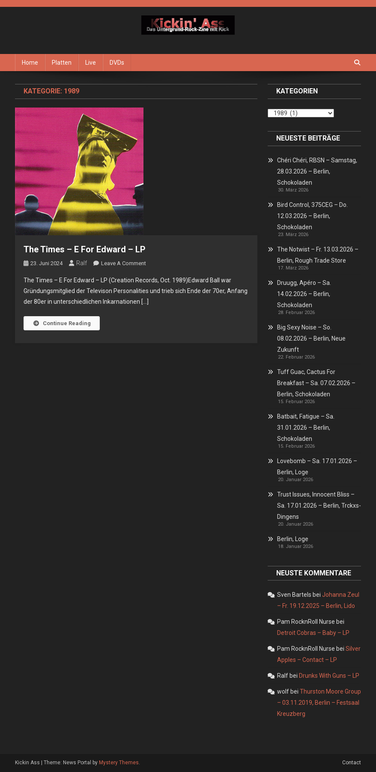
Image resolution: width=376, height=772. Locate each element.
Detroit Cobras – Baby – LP (313, 632)
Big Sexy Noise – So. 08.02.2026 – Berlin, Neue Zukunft (311, 338)
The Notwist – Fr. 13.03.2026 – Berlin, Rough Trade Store (317, 255)
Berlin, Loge (292, 539)
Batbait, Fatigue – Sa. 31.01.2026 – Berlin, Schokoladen (305, 427)
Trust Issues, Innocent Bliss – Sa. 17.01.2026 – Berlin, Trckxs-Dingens (319, 505)
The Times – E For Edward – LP (85, 249)
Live (90, 62)
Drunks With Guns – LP (329, 675)
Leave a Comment (123, 263)
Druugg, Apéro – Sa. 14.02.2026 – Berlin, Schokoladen (304, 293)
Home (30, 62)
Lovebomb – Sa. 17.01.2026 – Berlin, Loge (317, 467)
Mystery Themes (119, 763)
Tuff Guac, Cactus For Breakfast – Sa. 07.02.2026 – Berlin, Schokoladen (316, 383)
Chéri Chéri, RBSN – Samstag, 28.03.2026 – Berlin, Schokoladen (317, 171)
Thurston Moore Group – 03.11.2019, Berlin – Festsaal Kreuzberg (319, 702)
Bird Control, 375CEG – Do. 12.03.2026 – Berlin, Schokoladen (312, 215)
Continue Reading (62, 323)
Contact (351, 763)
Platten (62, 62)
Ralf (81, 263)
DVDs (117, 62)
